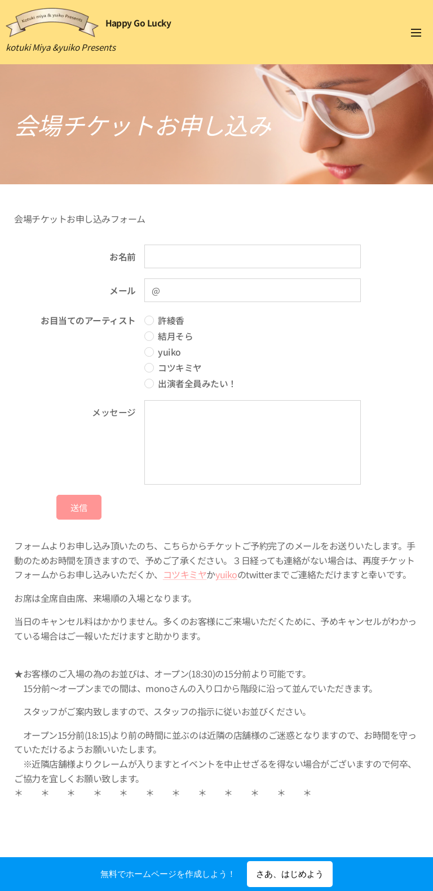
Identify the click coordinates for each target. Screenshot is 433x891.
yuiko (226, 574)
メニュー (416, 32)
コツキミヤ (185, 574)
